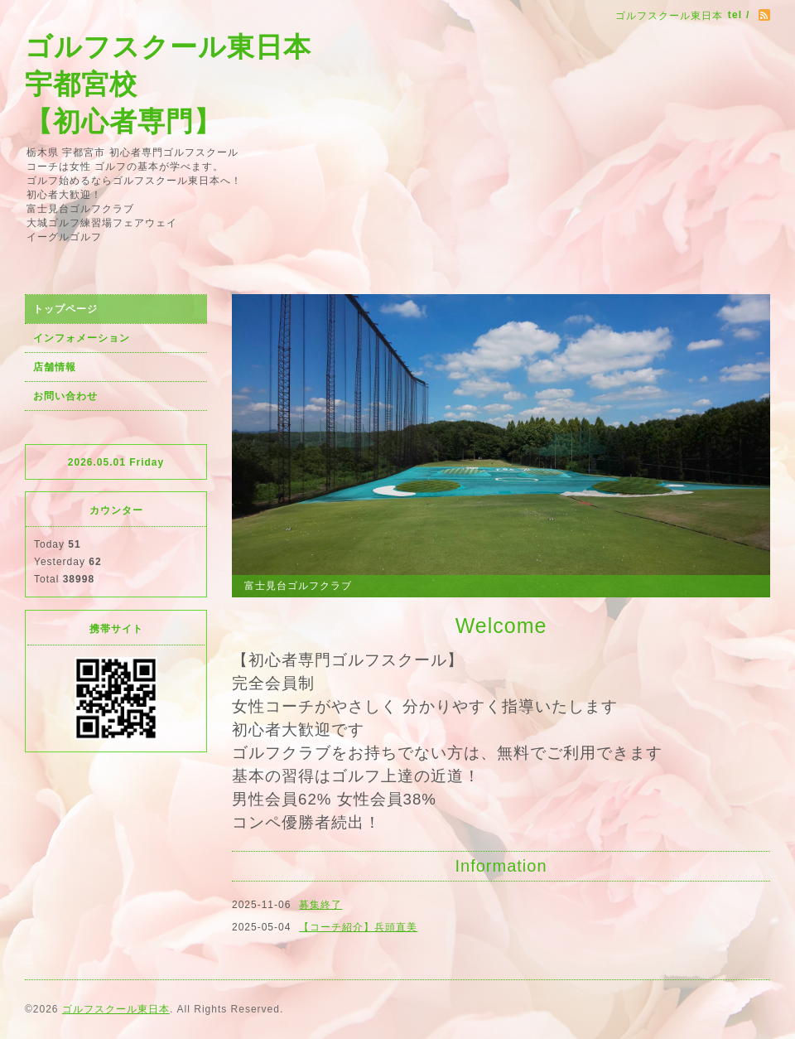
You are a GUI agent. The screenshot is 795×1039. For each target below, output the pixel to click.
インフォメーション (81, 338)
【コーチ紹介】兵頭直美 (358, 927)
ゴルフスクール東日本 (116, 1009)
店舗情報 (54, 367)
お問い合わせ (65, 396)
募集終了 (320, 905)
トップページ (65, 309)
